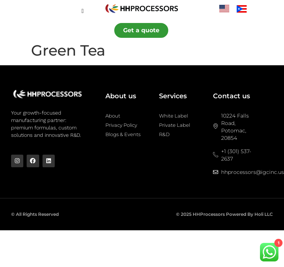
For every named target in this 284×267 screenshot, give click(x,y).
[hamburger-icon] (82, 11)
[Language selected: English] (236, 8)
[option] (243, 9)
